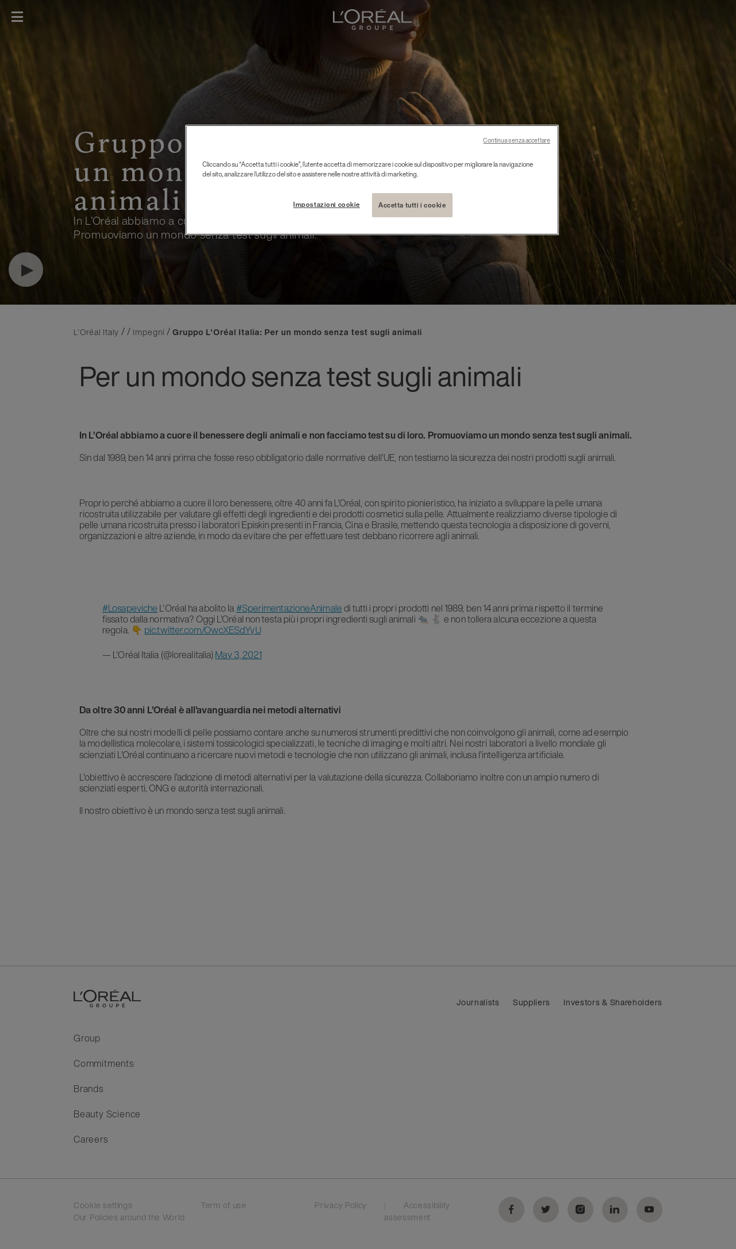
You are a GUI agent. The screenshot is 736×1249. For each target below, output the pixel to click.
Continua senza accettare (516, 140)
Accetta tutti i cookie (412, 205)
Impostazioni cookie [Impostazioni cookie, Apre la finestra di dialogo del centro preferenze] (326, 204)
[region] (372, 180)
